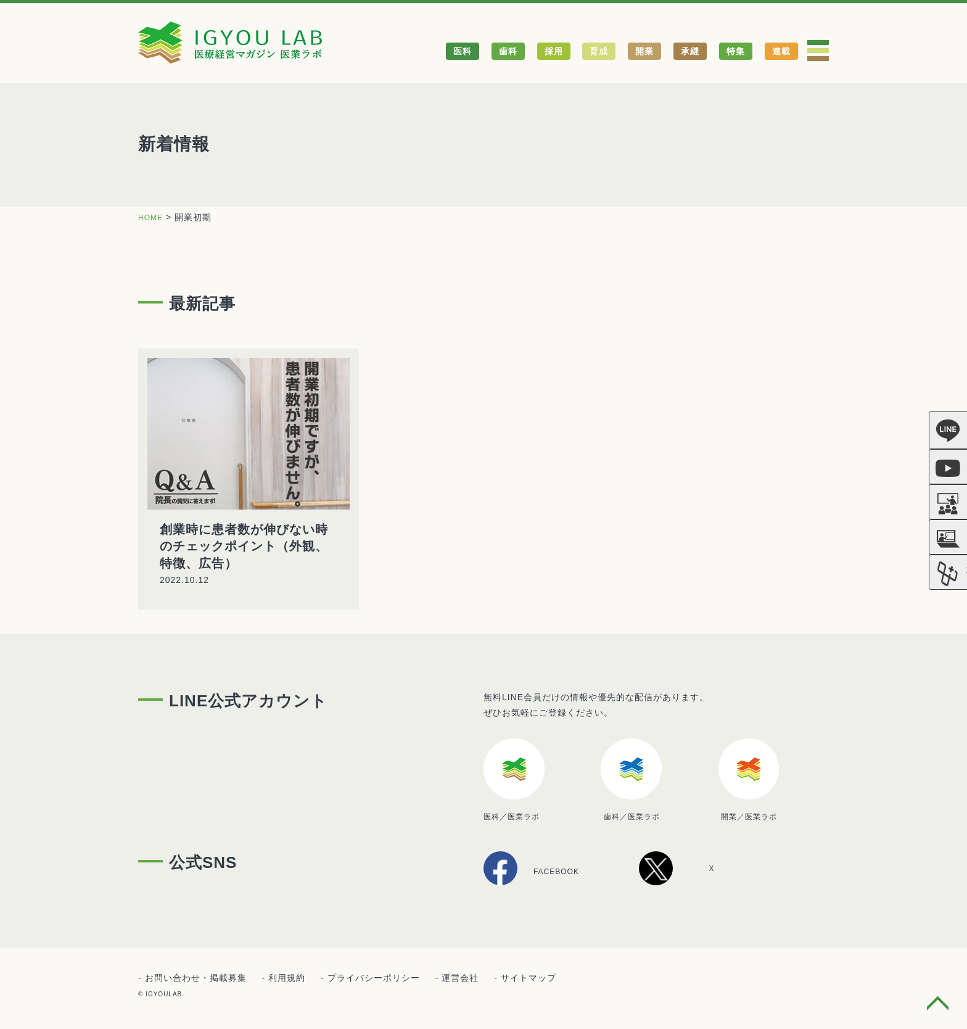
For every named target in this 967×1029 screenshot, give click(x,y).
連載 (781, 51)
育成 (599, 51)
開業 (644, 51)
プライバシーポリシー (373, 978)
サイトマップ (528, 978)
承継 (690, 51)
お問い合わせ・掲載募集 (196, 978)
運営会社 (460, 978)
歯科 (508, 51)
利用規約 (286, 978)
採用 (554, 51)
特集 (735, 51)
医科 (462, 51)
